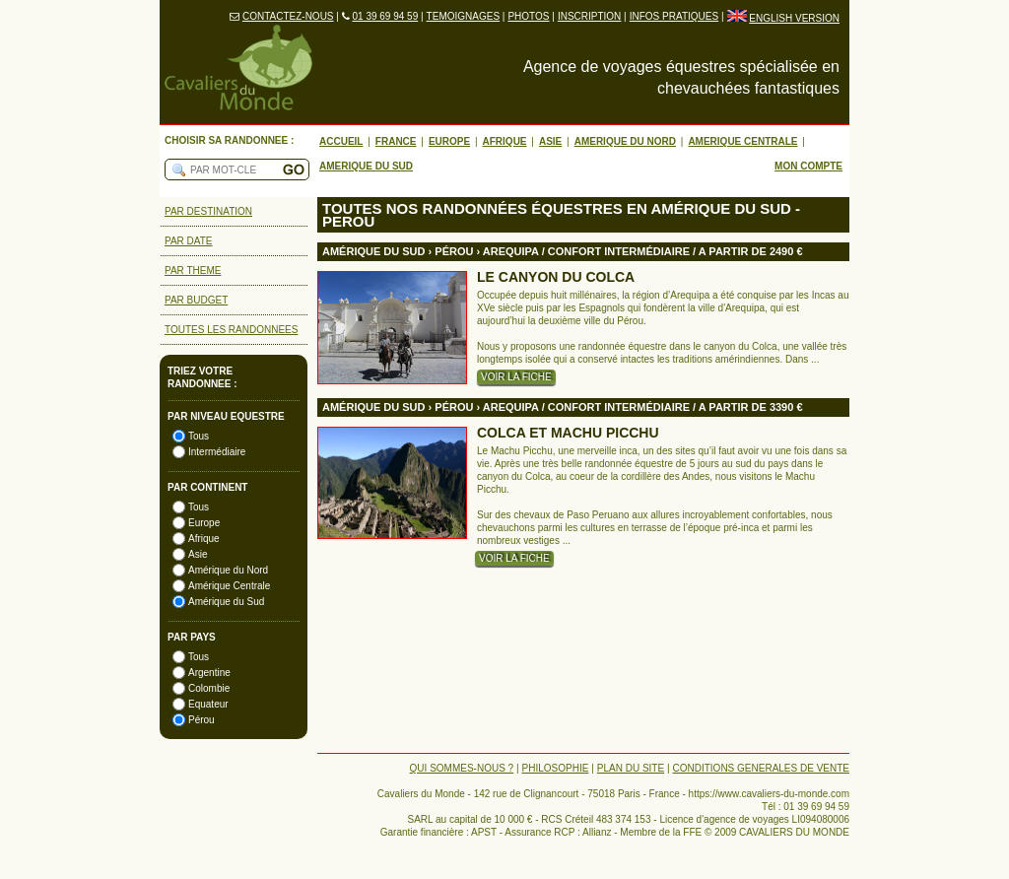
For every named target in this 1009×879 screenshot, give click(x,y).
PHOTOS (528, 16)
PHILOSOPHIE (555, 768)
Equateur (208, 704)
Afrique (204, 538)
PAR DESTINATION (208, 211)
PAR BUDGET (196, 300)
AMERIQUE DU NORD (625, 141)
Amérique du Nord (228, 570)
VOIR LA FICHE (516, 377)
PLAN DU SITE (630, 768)
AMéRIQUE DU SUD (374, 251)
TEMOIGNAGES (463, 16)
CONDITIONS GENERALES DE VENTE (761, 768)
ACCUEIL (341, 141)
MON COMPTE (808, 166)
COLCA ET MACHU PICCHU (568, 433)
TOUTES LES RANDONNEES (231, 329)
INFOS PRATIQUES (674, 16)
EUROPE (449, 141)
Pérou (201, 719)
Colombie (209, 688)
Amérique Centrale (229, 585)
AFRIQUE (505, 141)
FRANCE (396, 141)
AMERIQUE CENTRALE (742, 141)
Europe (204, 522)
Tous (198, 436)
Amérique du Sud (226, 601)
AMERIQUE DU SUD (366, 166)
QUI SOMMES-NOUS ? (462, 768)
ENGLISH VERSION (794, 18)
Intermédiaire (216, 451)
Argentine (209, 672)
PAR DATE (189, 241)
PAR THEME (193, 270)
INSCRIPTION (589, 16)
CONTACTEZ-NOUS (288, 16)
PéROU (454, 251)
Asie (197, 554)
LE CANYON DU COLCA (556, 277)
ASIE (550, 141)
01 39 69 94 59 (385, 16)
